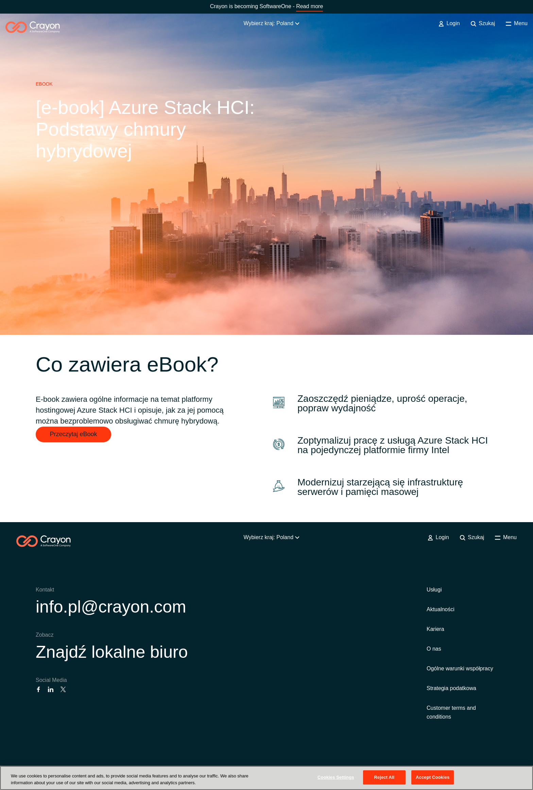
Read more (309, 6)
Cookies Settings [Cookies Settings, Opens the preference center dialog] (335, 777)
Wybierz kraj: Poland (271, 23)
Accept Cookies (432, 777)
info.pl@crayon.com (111, 606)
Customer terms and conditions (451, 712)
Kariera (435, 629)
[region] (266, 778)
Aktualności (440, 609)
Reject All (384, 777)
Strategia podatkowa (451, 688)
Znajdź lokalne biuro (112, 652)
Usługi (434, 589)
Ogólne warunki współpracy (460, 668)
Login (449, 23)
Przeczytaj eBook (73, 434)
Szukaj (483, 23)
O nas (434, 649)
